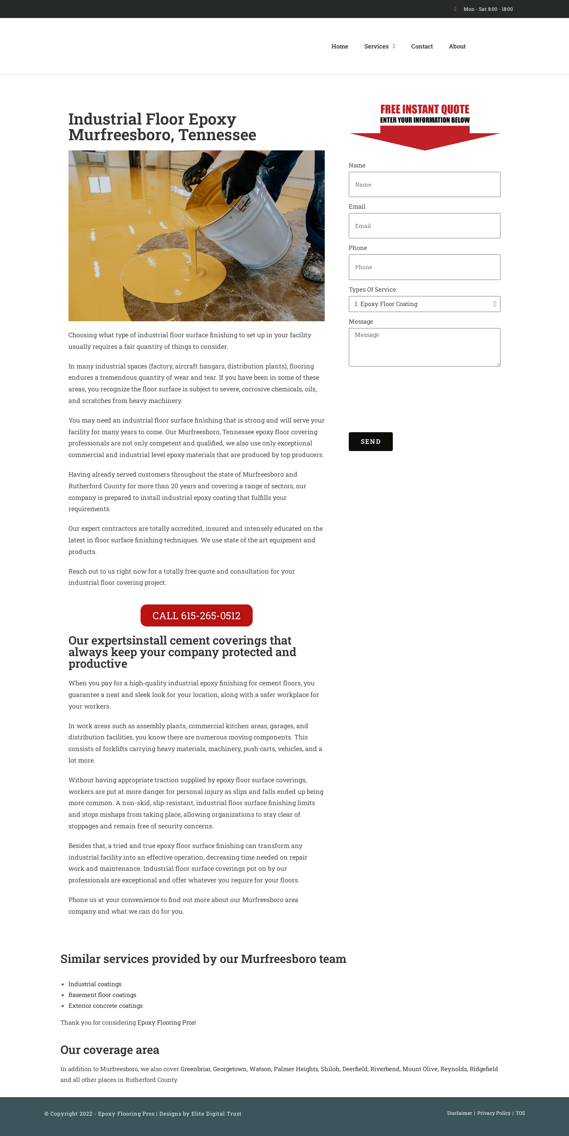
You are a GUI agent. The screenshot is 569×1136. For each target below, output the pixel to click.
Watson (260, 1069)
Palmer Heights (296, 1069)
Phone (358, 248)
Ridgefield (484, 1069)
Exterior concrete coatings (105, 1005)
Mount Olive (420, 1069)
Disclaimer (459, 1113)
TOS (520, 1113)
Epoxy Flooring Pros (166, 1022)
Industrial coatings (94, 984)
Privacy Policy (494, 1113)
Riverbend (385, 1069)
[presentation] (381, 399)
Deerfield (355, 1069)
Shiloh (330, 1069)
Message (361, 321)
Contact (422, 46)
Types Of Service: (373, 289)
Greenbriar (195, 1069)
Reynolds (453, 1069)
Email (357, 206)
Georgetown (230, 1069)
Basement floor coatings (102, 995)
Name (357, 165)
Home (340, 46)
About (457, 46)
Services (379, 46)
